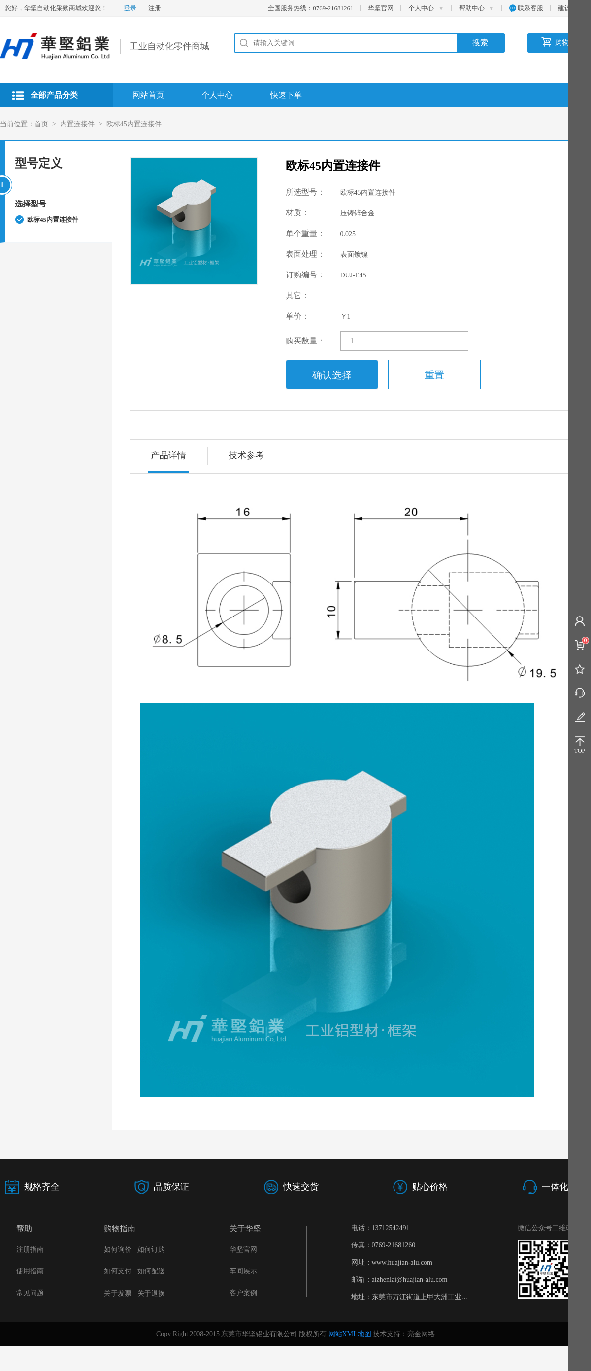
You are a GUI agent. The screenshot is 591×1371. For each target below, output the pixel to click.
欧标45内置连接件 (134, 124)
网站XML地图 (349, 1333)
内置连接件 (77, 124)
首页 (41, 124)
